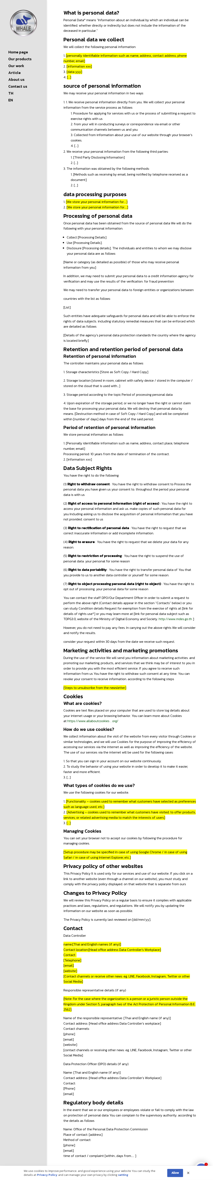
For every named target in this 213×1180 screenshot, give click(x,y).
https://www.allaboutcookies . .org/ (92, 720)
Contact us (17, 87)
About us (16, 80)
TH (10, 94)
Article (14, 73)
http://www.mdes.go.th (175, 618)
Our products (20, 60)
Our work (16, 66)
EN (10, 101)
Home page (18, 53)
